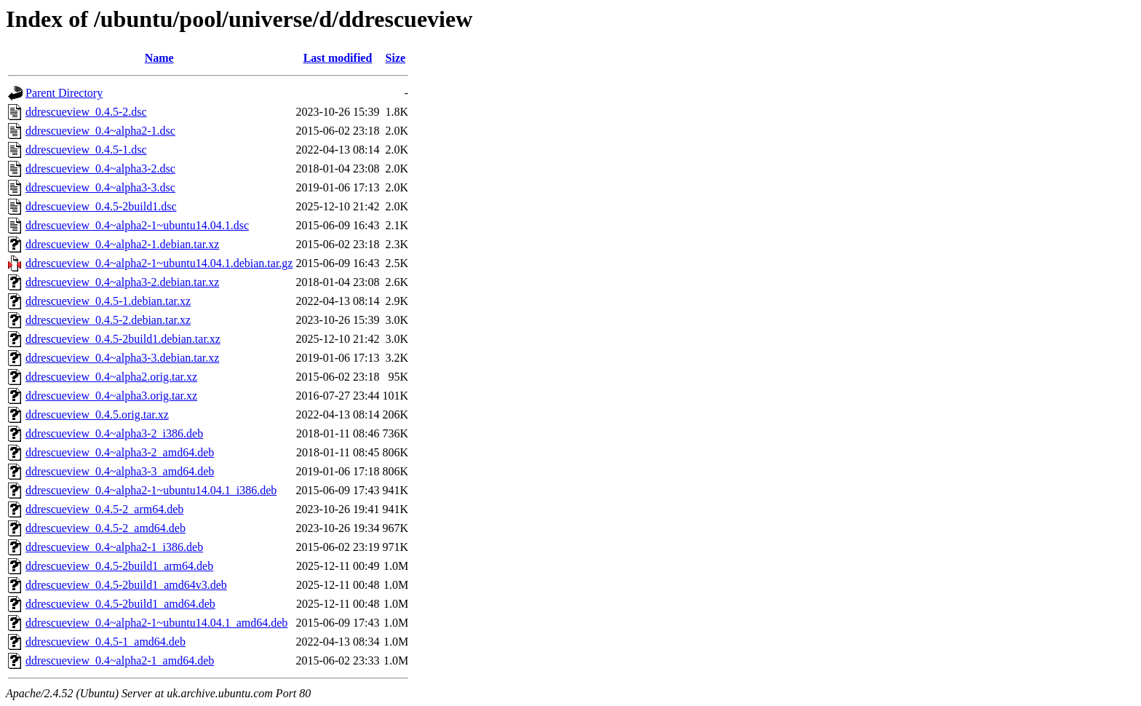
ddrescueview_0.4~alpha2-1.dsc (100, 130)
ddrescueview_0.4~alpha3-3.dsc (100, 187)
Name (159, 58)
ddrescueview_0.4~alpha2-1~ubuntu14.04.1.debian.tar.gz (159, 263)
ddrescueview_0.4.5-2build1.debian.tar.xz (122, 339)
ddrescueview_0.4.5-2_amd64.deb (105, 528)
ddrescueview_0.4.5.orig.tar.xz (97, 414)
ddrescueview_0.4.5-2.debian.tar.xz (108, 320)
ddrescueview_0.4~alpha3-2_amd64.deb (119, 452)
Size (396, 58)
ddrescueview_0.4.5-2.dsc (86, 112)
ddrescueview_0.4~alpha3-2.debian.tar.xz (122, 282)
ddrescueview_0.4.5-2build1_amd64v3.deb (126, 585)
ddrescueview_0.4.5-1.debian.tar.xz (108, 301)
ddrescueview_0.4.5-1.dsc (86, 149)
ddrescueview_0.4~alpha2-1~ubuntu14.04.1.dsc (137, 225)
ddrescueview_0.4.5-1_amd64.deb (105, 641)
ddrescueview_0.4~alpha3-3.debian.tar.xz (122, 358)
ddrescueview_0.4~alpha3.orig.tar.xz (111, 395)
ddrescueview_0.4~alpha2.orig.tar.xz (111, 376)
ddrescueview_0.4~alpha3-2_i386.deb (114, 433)
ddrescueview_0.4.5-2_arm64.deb (104, 509)
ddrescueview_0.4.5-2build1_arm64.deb (119, 566)
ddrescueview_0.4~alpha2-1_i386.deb (114, 547)
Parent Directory (64, 93)
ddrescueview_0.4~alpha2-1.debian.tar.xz (122, 244)
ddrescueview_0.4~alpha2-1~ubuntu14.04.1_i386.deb (151, 490)
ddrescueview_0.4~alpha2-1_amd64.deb (119, 660)
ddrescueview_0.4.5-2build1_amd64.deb (120, 604)
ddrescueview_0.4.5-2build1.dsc (101, 206)
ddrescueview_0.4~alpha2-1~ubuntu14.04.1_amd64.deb (156, 622)
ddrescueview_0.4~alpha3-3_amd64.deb (119, 471)
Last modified (338, 58)
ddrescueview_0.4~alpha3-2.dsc (100, 168)
